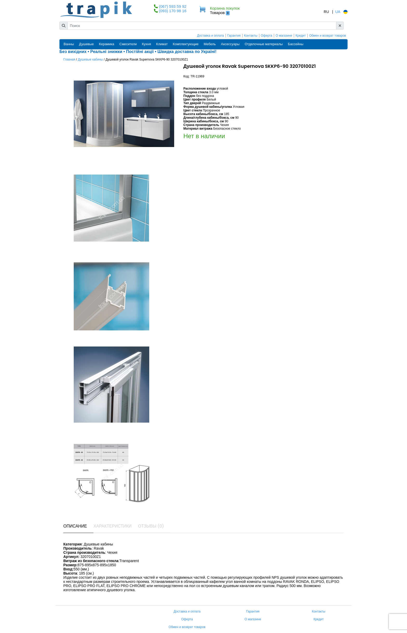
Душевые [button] (86, 44)
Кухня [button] (146, 44)
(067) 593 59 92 (172, 6)
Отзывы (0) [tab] (151, 526)
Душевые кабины (90, 59)
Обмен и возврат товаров (327, 35)
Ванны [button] (69, 44)
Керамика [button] (106, 44)
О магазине (284, 35)
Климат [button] (162, 44)
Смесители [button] (128, 44)
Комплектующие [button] (186, 44)
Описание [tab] (75, 526)
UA (337, 12)
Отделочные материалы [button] (264, 44)
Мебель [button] (210, 44)
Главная (69, 59)
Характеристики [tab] (112, 526)
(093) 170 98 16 (172, 11)
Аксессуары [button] (230, 44)
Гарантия (234, 35)
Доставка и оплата (210, 35)
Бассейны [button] (295, 44)
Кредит (301, 35)
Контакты (250, 35)
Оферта (266, 35)
